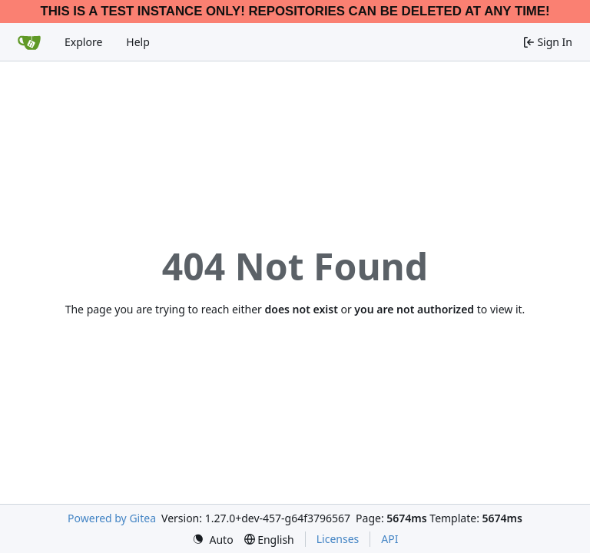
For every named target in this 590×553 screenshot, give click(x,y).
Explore (83, 42)
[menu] (213, 539)
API (389, 538)
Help (138, 42)
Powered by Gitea (112, 518)
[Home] (29, 42)
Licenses (338, 538)
